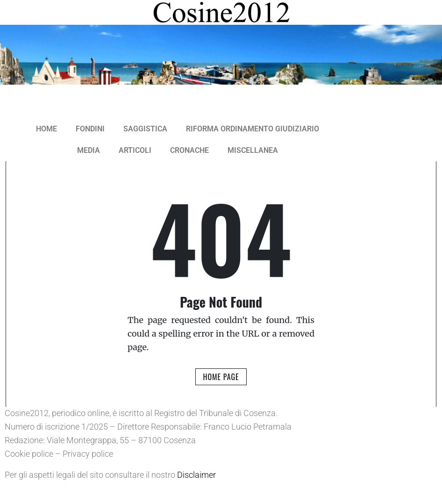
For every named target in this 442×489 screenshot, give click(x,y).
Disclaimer (196, 475)
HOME (46, 128)
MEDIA (88, 150)
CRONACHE (189, 150)
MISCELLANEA (253, 150)
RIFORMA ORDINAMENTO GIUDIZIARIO (252, 128)
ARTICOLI (135, 150)
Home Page (221, 376)
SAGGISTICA (145, 128)
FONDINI (90, 128)
